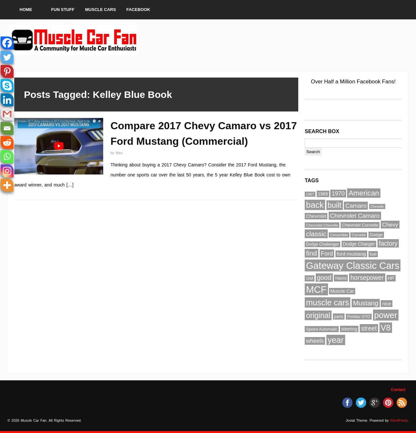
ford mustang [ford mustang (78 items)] (351, 254)
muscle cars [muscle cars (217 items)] (327, 302)
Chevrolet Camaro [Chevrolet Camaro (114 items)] (354, 215)
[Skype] (7, 85)
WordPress (399, 420)
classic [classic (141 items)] (316, 234)
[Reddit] (7, 142)
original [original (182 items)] (318, 315)
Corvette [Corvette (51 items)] (359, 235)
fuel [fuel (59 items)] (373, 254)
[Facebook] (7, 43)
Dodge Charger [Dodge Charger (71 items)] (359, 244)
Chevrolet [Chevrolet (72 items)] (316, 216)
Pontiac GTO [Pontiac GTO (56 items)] (358, 316)
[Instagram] (7, 170)
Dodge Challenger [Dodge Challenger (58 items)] (322, 244)
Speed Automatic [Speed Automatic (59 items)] (321, 329)
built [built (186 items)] (335, 205)
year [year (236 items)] (336, 339)
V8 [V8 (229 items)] (386, 327)
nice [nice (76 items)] (386, 303)
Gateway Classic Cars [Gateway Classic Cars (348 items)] (352, 265)
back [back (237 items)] (315, 204)
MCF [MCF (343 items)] (316, 289)
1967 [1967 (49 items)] (310, 194)
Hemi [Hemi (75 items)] (340, 278)
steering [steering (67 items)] (349, 329)
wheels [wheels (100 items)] (315, 341)
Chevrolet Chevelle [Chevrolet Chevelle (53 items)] (322, 225)
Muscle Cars (100, 9)
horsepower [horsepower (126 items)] (367, 277)
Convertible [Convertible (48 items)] (339, 235)
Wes (119, 153)
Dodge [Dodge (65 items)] (376, 234)
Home (26, 9)
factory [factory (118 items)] (388, 243)
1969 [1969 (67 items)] (323, 193)
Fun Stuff (62, 9)
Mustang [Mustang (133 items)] (365, 303)
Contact (398, 389)
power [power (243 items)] (385, 315)
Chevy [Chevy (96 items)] (390, 224)
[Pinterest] (7, 71)
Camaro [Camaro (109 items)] (356, 205)
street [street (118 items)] (369, 328)
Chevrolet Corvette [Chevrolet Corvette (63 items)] (360, 225)
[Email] (7, 128)
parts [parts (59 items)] (339, 316)
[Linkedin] (7, 99)
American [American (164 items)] (363, 193)
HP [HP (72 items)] (391, 278)
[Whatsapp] (7, 156)
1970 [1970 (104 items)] (338, 193)
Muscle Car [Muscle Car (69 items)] (342, 291)
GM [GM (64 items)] (309, 278)
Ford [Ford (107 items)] (327, 253)
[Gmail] (7, 114)
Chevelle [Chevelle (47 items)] (377, 206)
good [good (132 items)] (324, 277)
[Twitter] (7, 57)
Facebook (138, 9)
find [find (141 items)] (311, 253)
